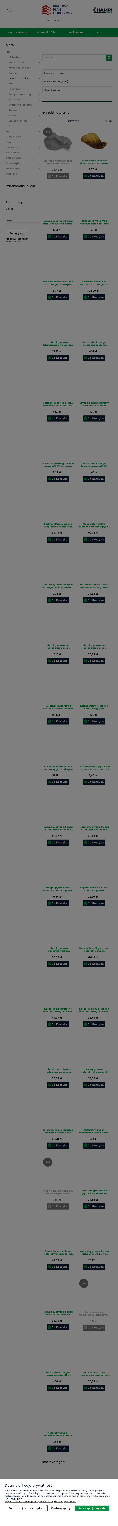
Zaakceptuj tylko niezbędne (26, 1508)
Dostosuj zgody (60, 1508)
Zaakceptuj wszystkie (92, 1508)
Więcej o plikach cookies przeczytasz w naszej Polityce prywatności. (40, 1501)
